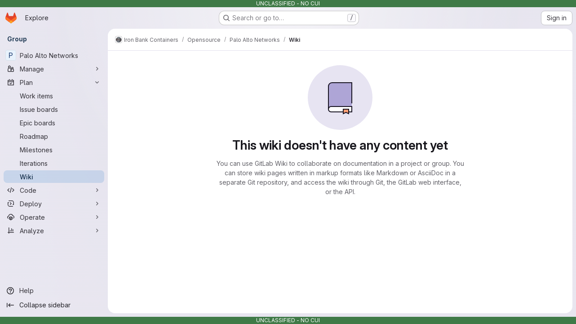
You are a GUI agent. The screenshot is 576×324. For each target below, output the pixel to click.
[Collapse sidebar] (54, 305)
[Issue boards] (54, 109)
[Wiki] (54, 176)
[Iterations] (54, 163)
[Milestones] (54, 149)
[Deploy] (54, 203)
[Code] (54, 190)
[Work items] (54, 95)
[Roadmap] (54, 136)
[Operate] (54, 217)
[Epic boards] (54, 122)
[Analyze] (54, 230)
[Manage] (54, 68)
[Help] (54, 290)
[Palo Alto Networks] (54, 55)
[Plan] (54, 82)
